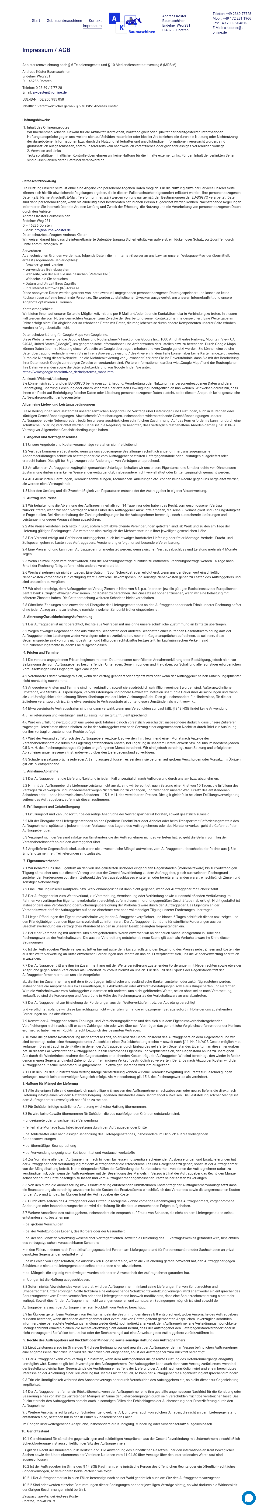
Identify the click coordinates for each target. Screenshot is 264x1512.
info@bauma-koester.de (52, 230)
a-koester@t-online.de (50, 92)
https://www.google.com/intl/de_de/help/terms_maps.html (68, 372)
